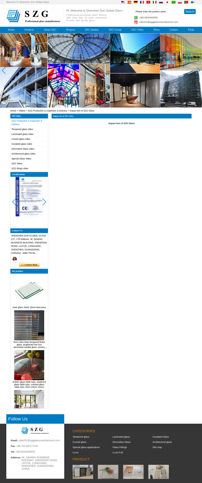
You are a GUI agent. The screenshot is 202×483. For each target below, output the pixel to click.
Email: (14, 440)
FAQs (191, 29)
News (156, 29)
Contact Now (29, 265)
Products (29, 29)
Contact (173, 29)
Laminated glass (121, 436)
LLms (75, 452)
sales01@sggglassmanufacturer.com (158, 22)
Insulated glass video (22, 144)
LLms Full (118, 452)
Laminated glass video (22, 134)
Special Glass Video (21, 158)
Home (11, 29)
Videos (22, 110)
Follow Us (18, 418)
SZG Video (137, 29)
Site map (157, 447)
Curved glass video (21, 139)
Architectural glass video (24, 153)
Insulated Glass (160, 436)
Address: (16, 457)
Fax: (13, 446)
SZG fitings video (20, 168)
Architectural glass (162, 442)
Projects (70, 29)
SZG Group (115, 29)
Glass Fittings (120, 447)
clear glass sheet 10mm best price (29, 308)
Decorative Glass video (23, 149)
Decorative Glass (122, 442)
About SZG (50, 29)
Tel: (13, 451)
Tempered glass (81, 436)
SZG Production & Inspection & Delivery (47, 110)
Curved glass (79, 442)
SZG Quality (92, 29)
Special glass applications (86, 447)
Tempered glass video (22, 129)
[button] (94, 105)
